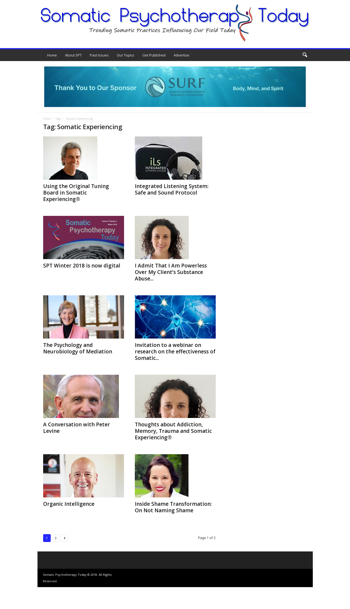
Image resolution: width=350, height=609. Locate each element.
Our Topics (125, 55)
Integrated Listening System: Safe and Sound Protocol (171, 189)
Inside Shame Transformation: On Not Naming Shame (173, 507)
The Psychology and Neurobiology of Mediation (77, 348)
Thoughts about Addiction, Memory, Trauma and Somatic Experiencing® (173, 431)
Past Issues (99, 55)
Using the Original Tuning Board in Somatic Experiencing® (76, 193)
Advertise (181, 55)
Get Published (154, 55)
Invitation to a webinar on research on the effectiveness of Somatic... (175, 352)
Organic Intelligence (68, 503)
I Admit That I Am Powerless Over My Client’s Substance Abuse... (171, 272)
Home (52, 55)
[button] (305, 55)
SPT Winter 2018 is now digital (81, 265)
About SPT (73, 55)
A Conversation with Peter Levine (76, 427)
